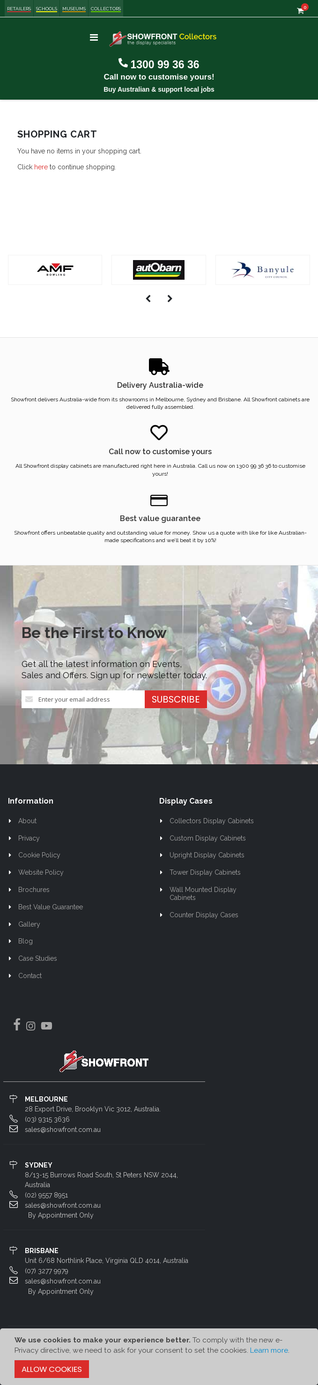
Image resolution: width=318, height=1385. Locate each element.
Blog (25, 941)
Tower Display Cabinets (205, 872)
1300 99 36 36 (164, 64)
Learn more (269, 1350)
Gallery (29, 924)
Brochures (34, 889)
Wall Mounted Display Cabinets (203, 893)
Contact (30, 975)
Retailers (19, 8)
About (27, 821)
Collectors (106, 8)
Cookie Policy (39, 855)
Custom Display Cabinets (208, 838)
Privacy (29, 838)
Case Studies (37, 958)
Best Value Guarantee (50, 907)
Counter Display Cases (204, 915)
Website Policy (41, 872)
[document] (159, 1356)
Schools (46, 8)
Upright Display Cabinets (207, 855)
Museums (74, 8)
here (41, 167)
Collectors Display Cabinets (212, 821)
